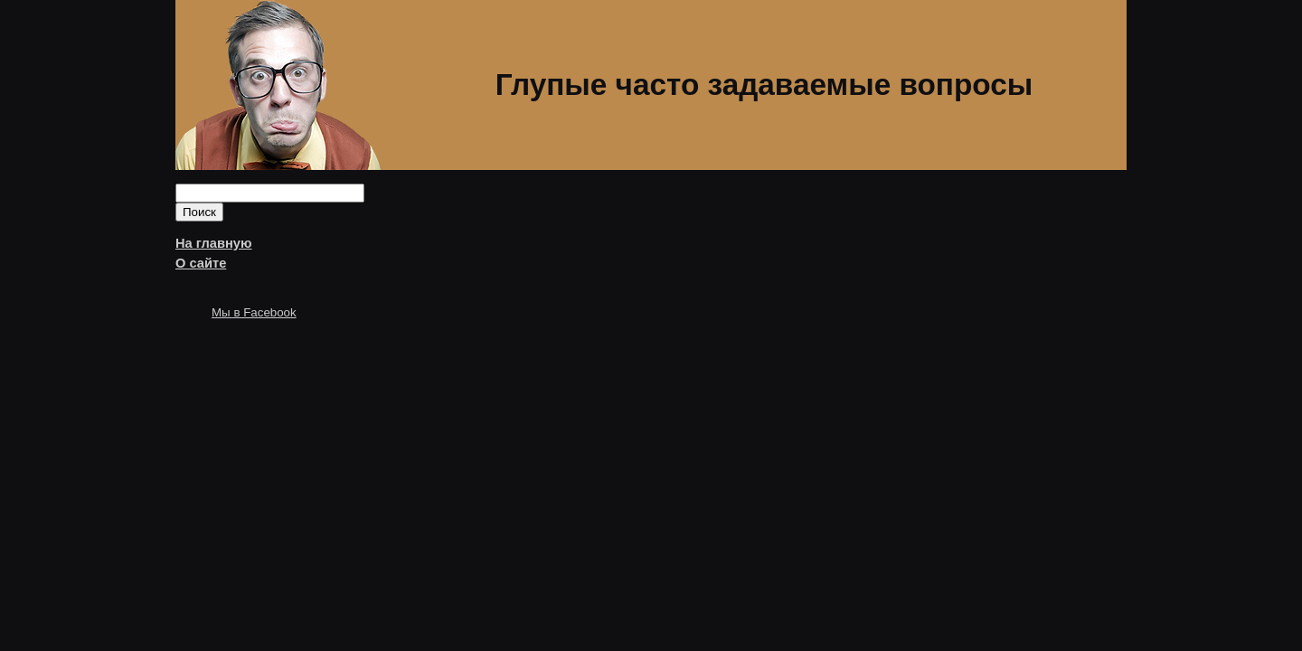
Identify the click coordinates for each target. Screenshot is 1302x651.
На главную (213, 243)
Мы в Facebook (254, 312)
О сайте (200, 263)
